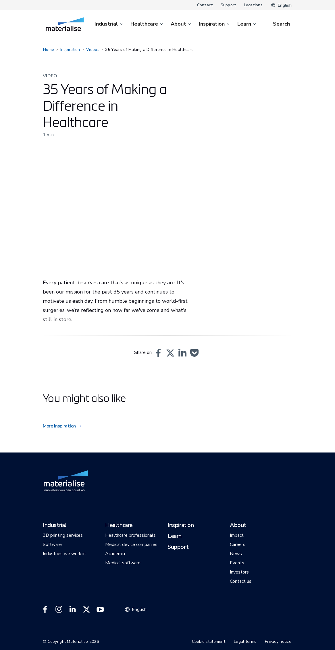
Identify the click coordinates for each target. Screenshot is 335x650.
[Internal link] (64, 24)
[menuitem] (109, 24)
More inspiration (59, 426)
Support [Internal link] (228, 5)
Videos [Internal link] (92, 49)
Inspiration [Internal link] (70, 49)
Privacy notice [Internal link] (278, 641)
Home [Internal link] (48, 49)
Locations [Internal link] (253, 5)
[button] (158, 353)
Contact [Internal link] (205, 5)
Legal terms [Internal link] (245, 641)
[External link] (45, 609)
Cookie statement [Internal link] (208, 641)
